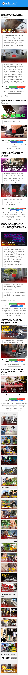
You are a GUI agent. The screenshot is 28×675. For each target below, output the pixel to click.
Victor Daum (9, 312)
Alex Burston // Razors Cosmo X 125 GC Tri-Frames (12, 15)
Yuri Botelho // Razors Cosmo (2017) (13, 100)
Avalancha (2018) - (14, 395)
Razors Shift (13, 212)
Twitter (20, 88)
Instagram (21, 86)
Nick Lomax (7, 364)
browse (13, 654)
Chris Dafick (14, 405)
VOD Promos (17, 403)
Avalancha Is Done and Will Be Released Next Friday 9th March (13, 371)
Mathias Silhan (10, 216)
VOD (10, 403)
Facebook (13, 88)
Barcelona (11, 123)
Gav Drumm (22, 405)
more (14, 414)
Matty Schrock (18, 408)
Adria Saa (24, 403)
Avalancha (5, 403)
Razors (15, 91)
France (19, 212)
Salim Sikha (11, 313)
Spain (23, 145)
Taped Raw (11, 214)
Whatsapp (13, 86)
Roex (12, 364)
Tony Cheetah (10, 408)
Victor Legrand (16, 217)
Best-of (23, 313)
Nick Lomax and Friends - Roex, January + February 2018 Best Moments (12, 320)
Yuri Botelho (11, 145)
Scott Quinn (19, 308)
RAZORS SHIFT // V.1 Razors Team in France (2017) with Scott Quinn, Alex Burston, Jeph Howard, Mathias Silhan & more (13, 226)
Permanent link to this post (14, 93)
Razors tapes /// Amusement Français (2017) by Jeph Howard (12, 153)
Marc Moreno (23, 406)
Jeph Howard (10, 310)
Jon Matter (18, 216)
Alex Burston (19, 82)
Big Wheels (21, 91)
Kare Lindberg (5, 406)
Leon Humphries (14, 406)
